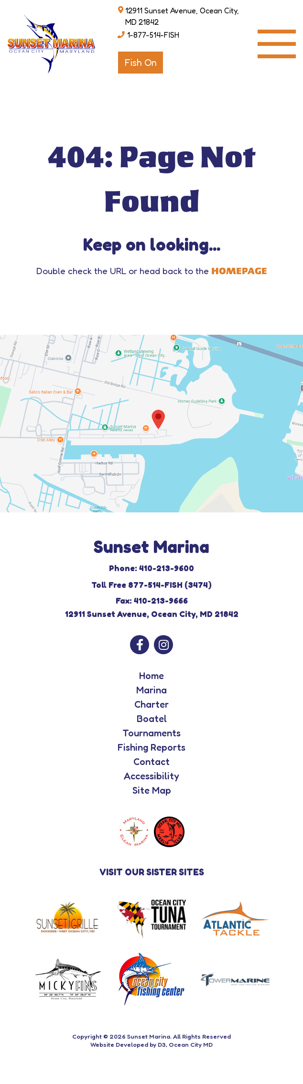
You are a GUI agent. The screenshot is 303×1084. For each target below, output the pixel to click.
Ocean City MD (191, 1044)
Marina (151, 690)
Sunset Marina (148, 1036)
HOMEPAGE (239, 271)
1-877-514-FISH (153, 35)
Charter (151, 704)
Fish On (140, 62)
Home (151, 675)
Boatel (152, 718)
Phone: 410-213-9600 (151, 568)
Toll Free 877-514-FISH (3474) (151, 585)
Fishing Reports (151, 747)
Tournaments (151, 733)
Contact (151, 761)
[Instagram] (163, 644)
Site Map (151, 790)
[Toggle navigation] (277, 44)
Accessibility (151, 776)
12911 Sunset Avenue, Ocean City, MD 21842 (182, 16)
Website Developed (119, 1044)
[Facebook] (139, 644)
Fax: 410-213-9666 (152, 600)
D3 (162, 1044)
